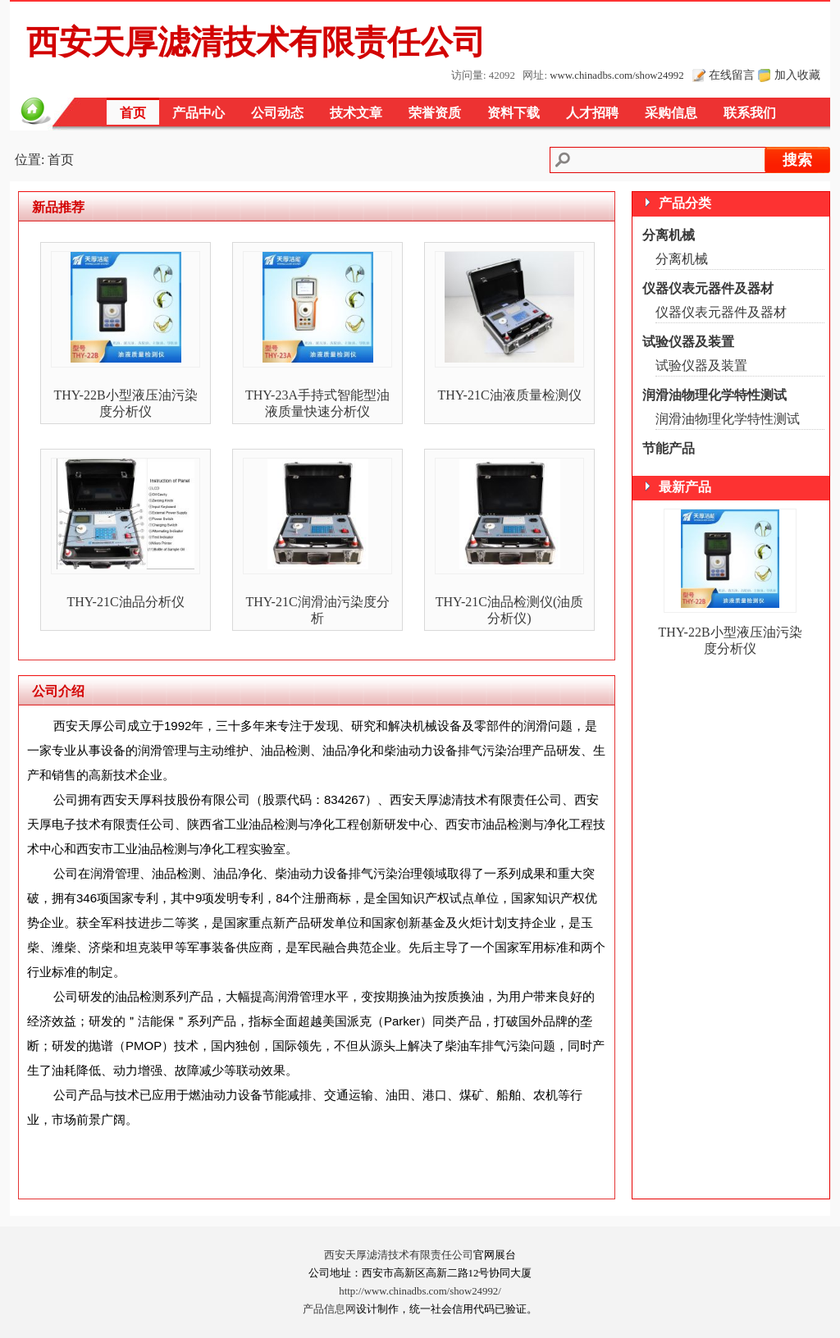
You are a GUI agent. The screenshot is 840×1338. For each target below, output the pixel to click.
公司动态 (277, 113)
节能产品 (668, 448)
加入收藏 (797, 74)
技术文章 (356, 113)
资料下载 (513, 113)
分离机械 (668, 235)
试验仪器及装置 (688, 342)
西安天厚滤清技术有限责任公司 (398, 1255)
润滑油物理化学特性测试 (714, 395)
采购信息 (671, 113)
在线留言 (732, 74)
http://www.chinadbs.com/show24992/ (420, 1291)
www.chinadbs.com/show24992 (616, 75)
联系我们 (750, 113)
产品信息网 (329, 1309)
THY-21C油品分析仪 (125, 602)
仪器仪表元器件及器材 (708, 288)
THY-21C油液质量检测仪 (509, 395)
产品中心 (198, 113)
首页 (133, 113)
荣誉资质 (435, 113)
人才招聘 (592, 113)
